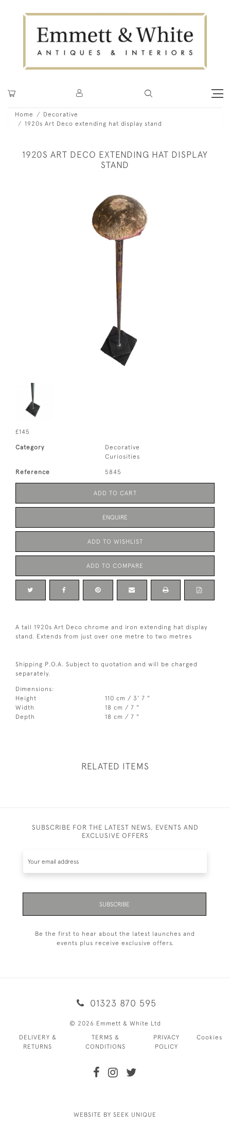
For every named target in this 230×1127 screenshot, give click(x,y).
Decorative (60, 114)
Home (24, 114)
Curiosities (122, 456)
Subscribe (114, 904)
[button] (148, 93)
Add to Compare (115, 565)
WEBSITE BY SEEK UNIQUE (115, 1114)
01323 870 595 (115, 1003)
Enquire (115, 517)
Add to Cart (115, 493)
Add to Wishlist (115, 541)
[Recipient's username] (115, 861)
